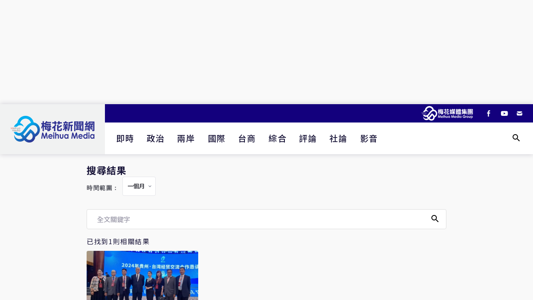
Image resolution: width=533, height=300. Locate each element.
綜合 (277, 138)
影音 (369, 138)
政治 (155, 138)
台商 (247, 138)
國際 (217, 138)
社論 (338, 138)
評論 (308, 138)
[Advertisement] (266, 52)
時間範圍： (103, 188)
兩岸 (186, 138)
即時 (125, 138)
